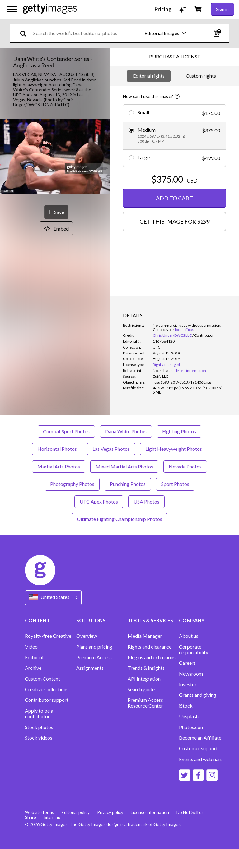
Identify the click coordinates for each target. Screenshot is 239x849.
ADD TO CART (174, 198)
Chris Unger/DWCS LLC (172, 335)
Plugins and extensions (152, 657)
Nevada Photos (185, 466)
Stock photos (39, 727)
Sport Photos (175, 484)
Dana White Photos (126, 431)
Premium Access (94, 657)
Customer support (198, 748)
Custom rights (201, 76)
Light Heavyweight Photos (173, 449)
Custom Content (42, 679)
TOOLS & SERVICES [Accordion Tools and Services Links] (150, 620)
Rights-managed (166, 364)
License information (150, 812)
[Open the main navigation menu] (12, 9)
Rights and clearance (149, 647)
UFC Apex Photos (99, 501)
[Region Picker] (53, 597)
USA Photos (146, 501)
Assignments (90, 668)
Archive (33, 668)
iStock (186, 706)
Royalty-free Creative (48, 636)
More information (191, 370)
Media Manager (145, 636)
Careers (187, 663)
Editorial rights (149, 76)
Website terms (39, 812)
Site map (52, 817)
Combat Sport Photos (66, 431)
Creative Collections (46, 689)
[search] (25, 33)
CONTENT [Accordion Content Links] (37, 620)
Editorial (34, 657)
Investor (188, 684)
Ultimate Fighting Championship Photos (119, 519)
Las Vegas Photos (111, 449)
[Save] (56, 212)
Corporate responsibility (193, 649)
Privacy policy (110, 812)
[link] (164, 370)
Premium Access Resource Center (145, 702)
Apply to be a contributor (39, 713)
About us (188, 636)
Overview (86, 636)
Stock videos (38, 738)
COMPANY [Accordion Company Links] (191, 620)
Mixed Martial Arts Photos (124, 466)
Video (31, 647)
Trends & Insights (146, 668)
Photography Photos (72, 484)
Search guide (141, 689)
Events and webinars (201, 759)
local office (184, 329)
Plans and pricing (94, 647)
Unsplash (189, 716)
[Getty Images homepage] (50, 9)
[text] (78, 33)
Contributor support (46, 700)
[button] (55, 156)
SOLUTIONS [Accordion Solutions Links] (90, 620)
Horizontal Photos (57, 449)
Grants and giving (197, 695)
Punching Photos (128, 484)
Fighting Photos (179, 431)
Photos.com (191, 727)
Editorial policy (76, 812)
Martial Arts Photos (58, 466)
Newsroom (191, 674)
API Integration (144, 679)
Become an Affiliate (200, 738)
